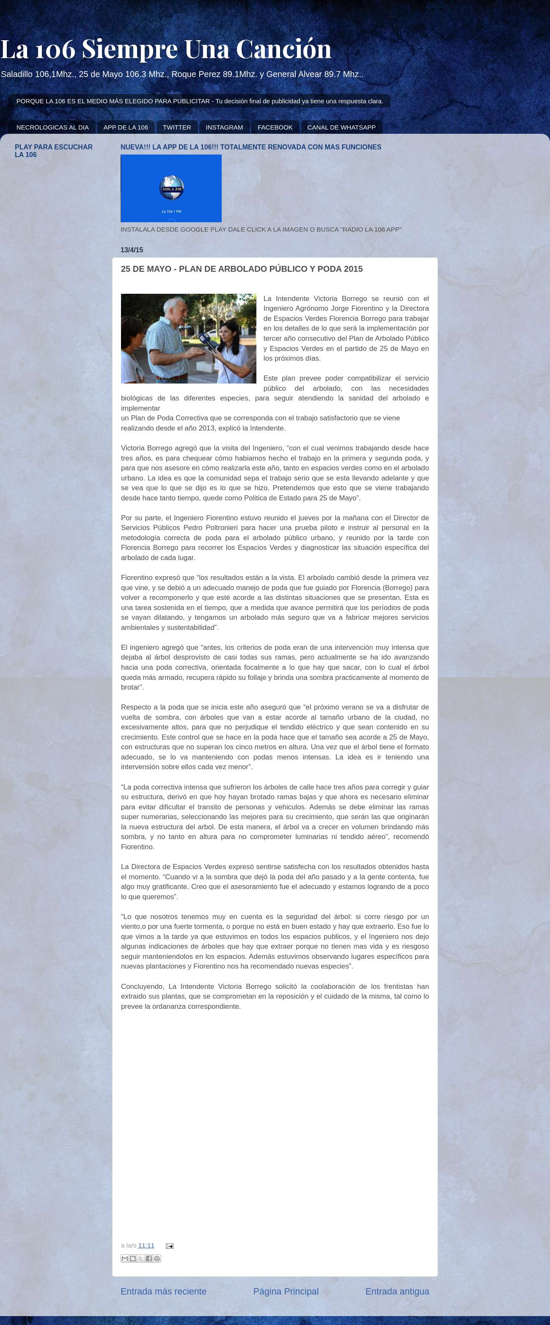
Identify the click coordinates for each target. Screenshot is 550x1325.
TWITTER (177, 127)
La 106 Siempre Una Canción (166, 47)
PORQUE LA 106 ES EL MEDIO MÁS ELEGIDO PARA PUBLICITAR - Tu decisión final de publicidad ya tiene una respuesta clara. (200, 101)
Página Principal (286, 1291)
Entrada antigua (397, 1291)
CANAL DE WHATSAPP (342, 127)
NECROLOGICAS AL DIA (52, 127)
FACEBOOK (275, 127)
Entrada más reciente (163, 1291)
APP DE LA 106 (126, 127)
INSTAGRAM (224, 127)
